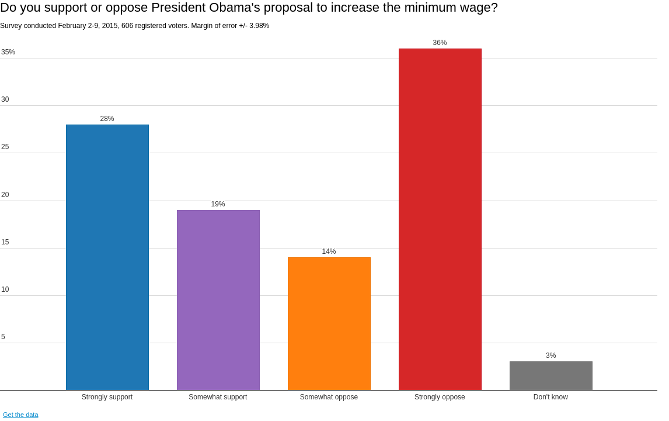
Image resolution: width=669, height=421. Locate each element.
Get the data (21, 414)
